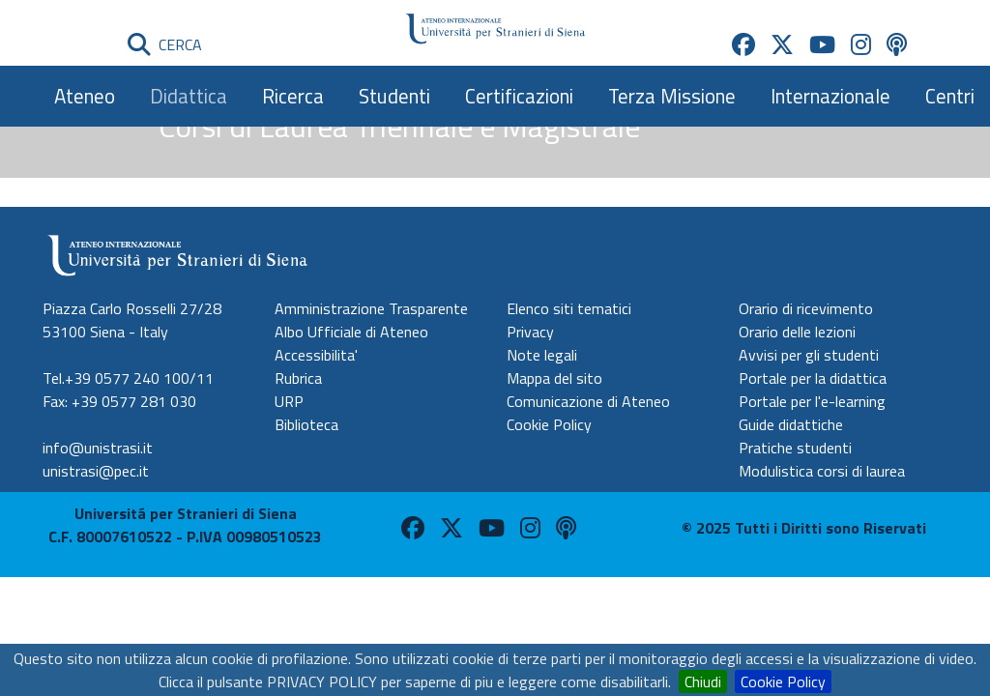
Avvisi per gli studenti (809, 354)
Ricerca (293, 95)
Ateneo (84, 95)
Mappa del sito (554, 378)
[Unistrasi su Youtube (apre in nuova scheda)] (822, 44)
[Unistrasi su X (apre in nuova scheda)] (782, 44)
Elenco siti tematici (569, 308)
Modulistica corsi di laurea (822, 470)
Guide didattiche (791, 424)
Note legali (542, 354)
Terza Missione (672, 95)
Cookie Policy (783, 681)
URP (289, 401)
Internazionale (830, 95)
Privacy (530, 331)
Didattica (188, 95)
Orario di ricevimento (806, 308)
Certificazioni (519, 95)
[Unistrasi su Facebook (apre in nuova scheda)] (743, 44)
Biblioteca (306, 424)
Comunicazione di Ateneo (588, 401)
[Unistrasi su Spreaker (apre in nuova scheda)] (897, 44)
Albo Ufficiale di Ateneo (351, 331)
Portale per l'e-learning (812, 401)
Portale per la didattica (813, 378)
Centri (950, 95)
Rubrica (298, 378)
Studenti (394, 95)
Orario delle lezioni (797, 331)
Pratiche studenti (795, 447)
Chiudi (702, 681)
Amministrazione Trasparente (371, 308)
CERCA (165, 44)
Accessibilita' (316, 354)
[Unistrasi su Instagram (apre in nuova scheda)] (861, 44)
